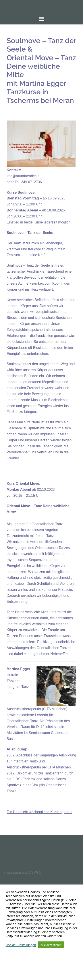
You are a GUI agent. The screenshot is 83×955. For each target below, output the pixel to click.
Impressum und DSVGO (22, 872)
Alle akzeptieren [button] (51, 945)
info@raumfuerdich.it (23, 176)
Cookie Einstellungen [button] (21, 945)
